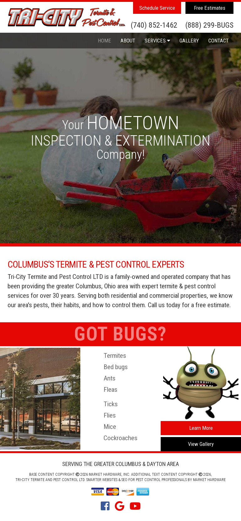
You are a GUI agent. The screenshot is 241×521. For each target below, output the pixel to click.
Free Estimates (209, 8)
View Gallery (201, 444)
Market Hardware (209, 480)
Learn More (201, 428)
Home (104, 40)
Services (157, 40)
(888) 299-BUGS (209, 25)
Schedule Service (157, 8)
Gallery (189, 40)
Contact (218, 40)
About (127, 40)
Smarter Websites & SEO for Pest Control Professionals (136, 480)
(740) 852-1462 (154, 25)
